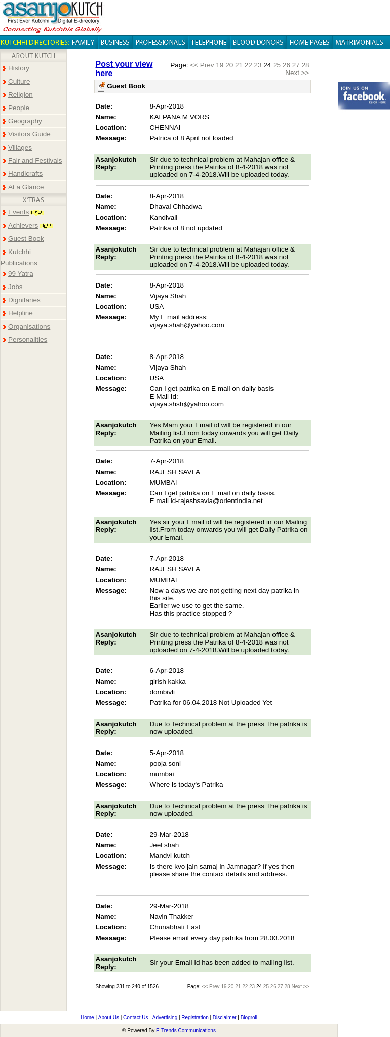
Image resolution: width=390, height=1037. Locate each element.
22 (248, 65)
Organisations (29, 326)
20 (229, 65)
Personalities (27, 339)
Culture (19, 81)
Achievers (23, 225)
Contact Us (135, 1017)
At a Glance (26, 187)
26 (286, 65)
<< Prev (202, 65)
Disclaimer (225, 1017)
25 (277, 65)
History (18, 68)
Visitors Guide (29, 134)
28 (305, 65)
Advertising (164, 1017)
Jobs (15, 287)
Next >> (297, 73)
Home (87, 1017)
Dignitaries (24, 300)
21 (239, 65)
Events (18, 212)
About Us (108, 1017)
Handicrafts (25, 173)
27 (296, 65)
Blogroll (249, 1017)
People (18, 108)
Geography (25, 121)
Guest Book (26, 238)
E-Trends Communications (186, 1030)
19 (219, 65)
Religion (20, 94)
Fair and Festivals (35, 160)
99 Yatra (20, 273)
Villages (20, 147)
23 (258, 65)
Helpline (20, 313)
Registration (194, 1017)
